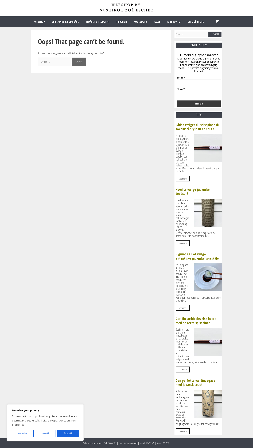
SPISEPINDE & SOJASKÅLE (65, 21)
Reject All (45, 433)
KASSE (157, 21)
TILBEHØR (121, 21)
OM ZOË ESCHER (196, 21)
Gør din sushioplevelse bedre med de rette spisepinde (196, 320)
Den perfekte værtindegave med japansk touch (195, 382)
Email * (181, 77)
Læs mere (183, 178)
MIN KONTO (174, 21)
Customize (22, 433)
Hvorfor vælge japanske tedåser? (193, 191)
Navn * (181, 89)
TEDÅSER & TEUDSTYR (97, 21)
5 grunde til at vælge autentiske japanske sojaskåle (197, 256)
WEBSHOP (39, 21)
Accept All (68, 433)
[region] (45, 422)
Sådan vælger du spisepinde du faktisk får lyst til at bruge (198, 126)
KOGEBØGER (140, 21)
